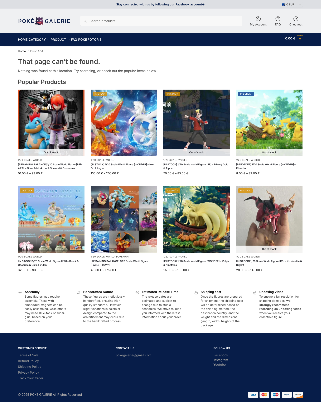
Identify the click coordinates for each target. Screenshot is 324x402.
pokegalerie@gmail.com (133, 353)
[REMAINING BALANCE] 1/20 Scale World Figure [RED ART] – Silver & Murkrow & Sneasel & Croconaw (50, 164)
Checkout (296, 21)
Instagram (220, 358)
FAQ (278, 21)
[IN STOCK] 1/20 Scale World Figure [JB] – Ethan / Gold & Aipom (195, 164)
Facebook (220, 353)
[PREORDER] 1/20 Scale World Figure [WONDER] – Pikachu (266, 164)
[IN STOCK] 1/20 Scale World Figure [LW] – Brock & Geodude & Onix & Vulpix (48, 260)
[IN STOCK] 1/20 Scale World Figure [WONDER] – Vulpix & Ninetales (196, 260)
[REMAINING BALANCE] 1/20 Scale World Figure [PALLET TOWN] (119, 260)
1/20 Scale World (30, 157)
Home (22, 49)
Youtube (219, 362)
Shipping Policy (29, 364)
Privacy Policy (28, 370)
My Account (258, 21)
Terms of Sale (28, 353)
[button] (294, 38)
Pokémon (122, 254)
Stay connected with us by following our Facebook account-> (160, 4)
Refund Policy (28, 359)
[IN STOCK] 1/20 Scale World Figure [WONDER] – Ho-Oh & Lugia (122, 164)
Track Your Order (30, 376)
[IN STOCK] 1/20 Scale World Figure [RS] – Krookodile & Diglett (269, 260)
